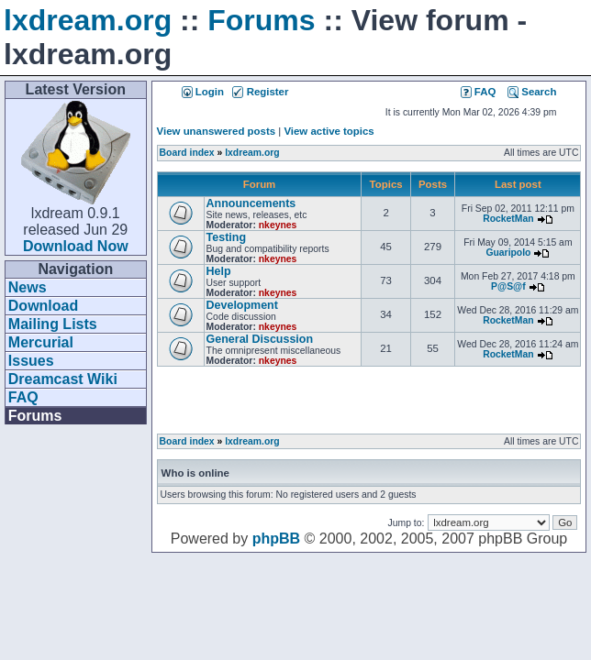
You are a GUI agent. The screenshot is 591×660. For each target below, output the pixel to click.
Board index (187, 153)
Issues (31, 360)
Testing (226, 237)
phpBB (276, 538)
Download (43, 306)
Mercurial (40, 342)
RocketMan (508, 219)
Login (203, 91)
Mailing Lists (52, 324)
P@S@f (508, 286)
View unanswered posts (216, 131)
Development (242, 305)
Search (531, 91)
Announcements (251, 203)
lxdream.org (88, 20)
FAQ (23, 397)
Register (260, 91)
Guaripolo (507, 253)
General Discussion (259, 339)
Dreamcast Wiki (62, 379)
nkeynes (278, 225)
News (27, 287)
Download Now (75, 246)
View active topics (329, 131)
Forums (261, 20)
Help (218, 271)
